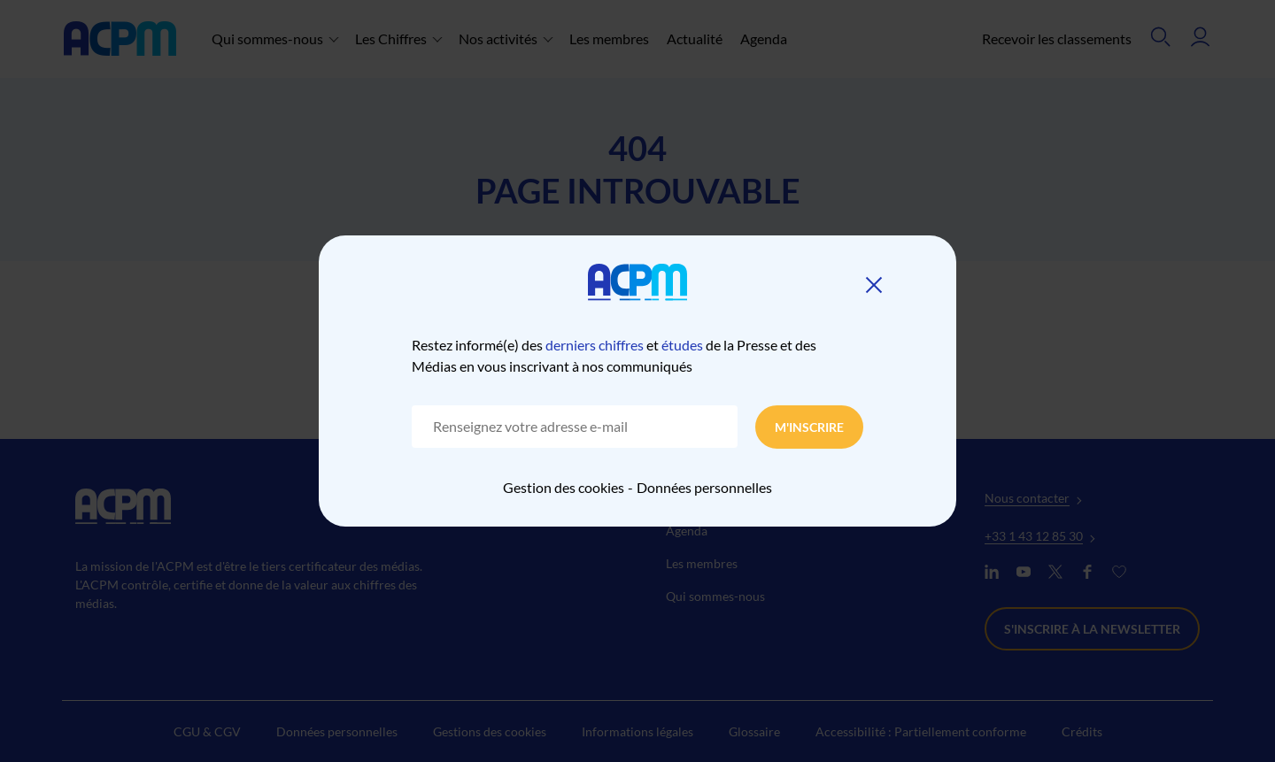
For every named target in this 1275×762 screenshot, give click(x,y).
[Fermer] (874, 285)
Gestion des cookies (563, 487)
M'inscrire (809, 427)
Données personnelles (704, 487)
